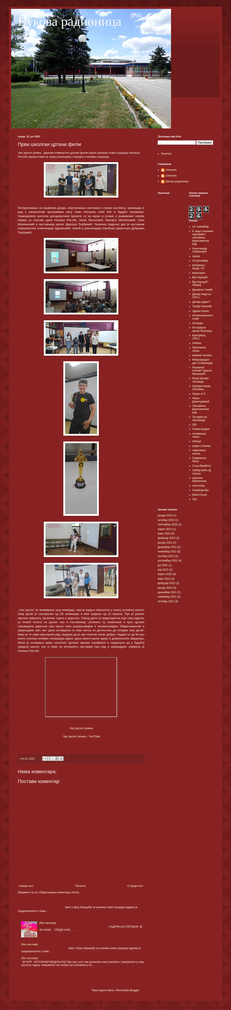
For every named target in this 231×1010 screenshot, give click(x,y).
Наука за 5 (198, 393)
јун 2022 (163, 565)
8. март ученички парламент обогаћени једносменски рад (202, 238)
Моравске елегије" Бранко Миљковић (202, 370)
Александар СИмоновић (199, 250)
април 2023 (165, 529)
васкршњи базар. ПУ (198, 267)
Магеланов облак (199, 349)
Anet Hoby (198, 485)
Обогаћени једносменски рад (200, 409)
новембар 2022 (167, 551)
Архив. (196, 256)
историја (197, 323)
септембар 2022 (167, 560)
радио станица (201, 445)
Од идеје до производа (199, 418)
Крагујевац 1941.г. (199, 337)
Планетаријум (200, 429)
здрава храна (200, 311)
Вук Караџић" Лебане (200, 283)
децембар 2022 (167, 547)
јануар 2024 (165, 515)
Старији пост (135, 886)
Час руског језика (81, 728)
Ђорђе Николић (202, 306)
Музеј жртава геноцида (200, 380)
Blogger (134, 990)
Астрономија (200, 260)
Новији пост (26, 886)
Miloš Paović (199, 494)
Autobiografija (200, 490)
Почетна (80, 886)
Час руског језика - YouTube (81, 736)
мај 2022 (163, 569)
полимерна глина (199, 435)
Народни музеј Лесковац (201, 388)
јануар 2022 (165, 587)
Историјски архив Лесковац (202, 329)
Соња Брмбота (201, 465)
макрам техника (202, 355)
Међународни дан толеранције (202, 361)
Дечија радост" (201, 301)
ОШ (194, 424)
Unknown (171, 169)
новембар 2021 (167, 596)
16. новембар (200, 226)
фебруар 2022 (166, 583)
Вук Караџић (200, 277)
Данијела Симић (202, 289)
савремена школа (199, 452)
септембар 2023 (167, 524)
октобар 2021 (166, 601)
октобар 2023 (166, 520)
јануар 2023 (165, 542)
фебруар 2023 (166, 538)
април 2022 (165, 574)
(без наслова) (47, 923)
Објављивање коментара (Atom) (59, 892)
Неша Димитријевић (201, 400)
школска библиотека (199, 479)
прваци (196, 441)
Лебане (196, 343)
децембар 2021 (167, 592)
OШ (194, 499)
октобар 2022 (166, 556)
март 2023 (164, 533)
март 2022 (164, 578)
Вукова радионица (69, 21)
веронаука (198, 272)
